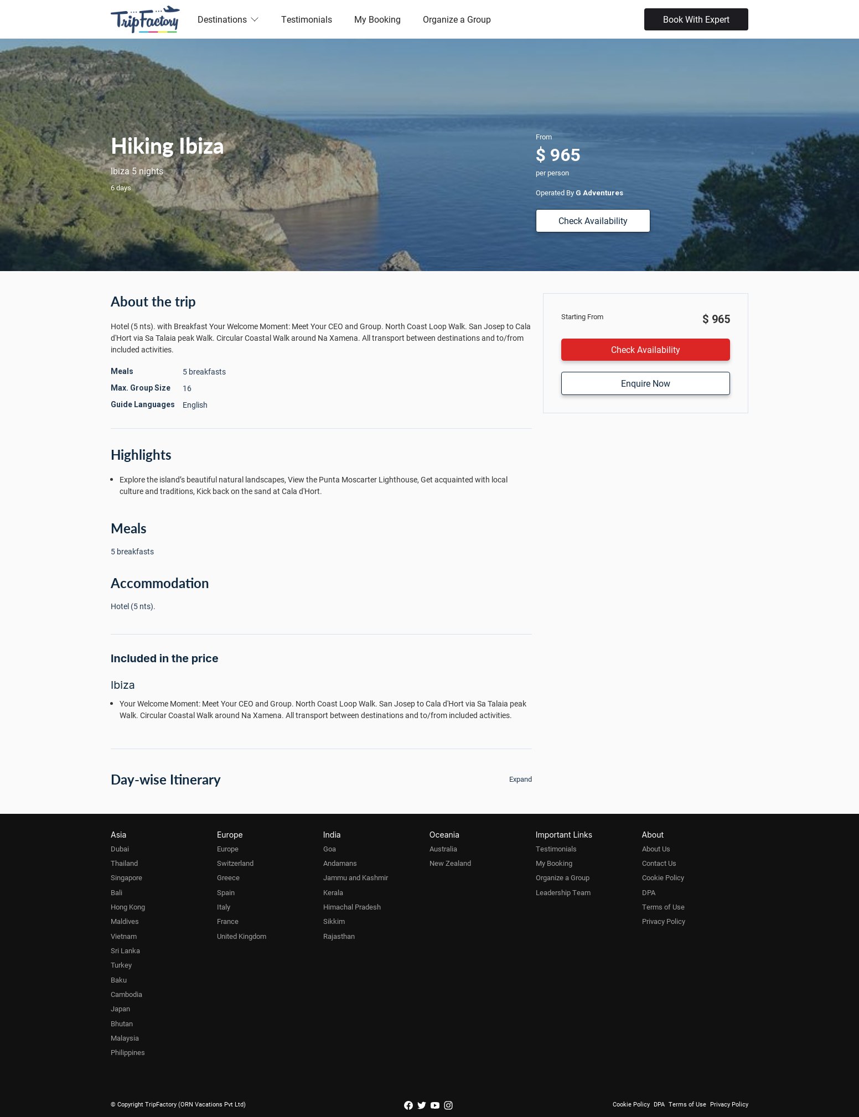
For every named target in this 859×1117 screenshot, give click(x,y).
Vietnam (124, 936)
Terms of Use (663, 907)
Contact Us (659, 863)
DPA (648, 892)
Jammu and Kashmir (355, 877)
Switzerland (235, 863)
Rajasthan (339, 936)
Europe (228, 849)
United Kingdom (241, 936)
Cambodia (126, 994)
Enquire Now (645, 383)
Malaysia (125, 1038)
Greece (228, 877)
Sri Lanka (125, 950)
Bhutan (122, 1023)
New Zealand (450, 863)
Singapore (126, 877)
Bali (116, 892)
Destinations (228, 19)
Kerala (333, 892)
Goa (329, 849)
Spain (226, 892)
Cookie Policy (663, 877)
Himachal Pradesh (352, 907)
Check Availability (593, 220)
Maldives (125, 921)
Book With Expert (696, 19)
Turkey (121, 965)
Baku (119, 980)
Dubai (120, 849)
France (228, 921)
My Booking (377, 19)
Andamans (340, 863)
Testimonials (306, 19)
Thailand (124, 863)
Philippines (128, 1052)
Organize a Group (457, 19)
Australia (443, 849)
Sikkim (334, 921)
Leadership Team (563, 892)
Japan (120, 1009)
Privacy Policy (663, 921)
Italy (223, 907)
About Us (656, 849)
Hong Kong (128, 907)
